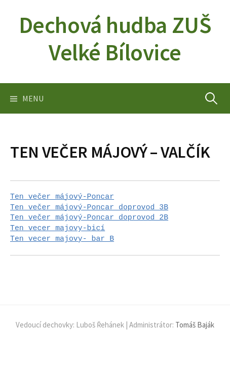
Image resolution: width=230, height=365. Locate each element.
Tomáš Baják (194, 325)
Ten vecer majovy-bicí (57, 228)
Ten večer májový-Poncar (62, 197)
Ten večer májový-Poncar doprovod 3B (89, 207)
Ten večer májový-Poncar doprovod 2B (89, 217)
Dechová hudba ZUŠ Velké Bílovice (115, 38)
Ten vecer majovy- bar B (62, 239)
